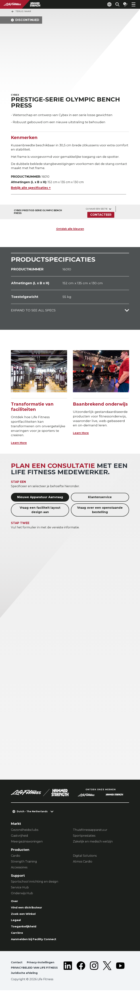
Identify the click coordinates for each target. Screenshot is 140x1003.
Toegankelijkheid (26, 932)
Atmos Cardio (82, 864)
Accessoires (19, 869)
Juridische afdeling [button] (26, 985)
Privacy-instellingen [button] (43, 969)
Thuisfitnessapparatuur (90, 832)
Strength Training (24, 864)
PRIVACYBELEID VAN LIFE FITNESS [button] (30, 978)
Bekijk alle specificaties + (31, 190)
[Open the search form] (114, 4)
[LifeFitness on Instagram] (94, 978)
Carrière (18, 939)
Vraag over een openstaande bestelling (100, 512)
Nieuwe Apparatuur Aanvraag (40, 499)
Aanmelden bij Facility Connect (38, 946)
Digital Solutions (85, 858)
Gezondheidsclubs (24, 832)
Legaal (16, 925)
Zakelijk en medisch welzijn (93, 844)
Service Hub (20, 889)
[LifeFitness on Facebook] (81, 978)
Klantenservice (100, 499)
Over (15, 904)
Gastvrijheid (19, 838)
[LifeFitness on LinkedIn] (67, 978)
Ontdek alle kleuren (70, 231)
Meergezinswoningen (27, 844)
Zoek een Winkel (25, 918)
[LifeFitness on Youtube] (120, 978)
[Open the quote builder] (124, 4)
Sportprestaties (84, 838)
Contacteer (100, 217)
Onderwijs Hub (22, 895)
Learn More (20, 445)
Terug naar (21, 11)
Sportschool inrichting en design (34, 884)
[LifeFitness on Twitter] (107, 978)
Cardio (15, 858)
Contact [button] (17, 969)
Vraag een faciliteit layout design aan (40, 512)
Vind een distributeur (29, 911)
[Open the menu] (133, 4)
